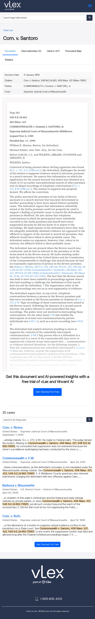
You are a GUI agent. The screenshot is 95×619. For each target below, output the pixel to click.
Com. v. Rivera (12, 427)
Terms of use (31, 611)
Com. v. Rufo (11, 516)
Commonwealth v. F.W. (18, 458)
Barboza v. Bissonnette (18, 485)
